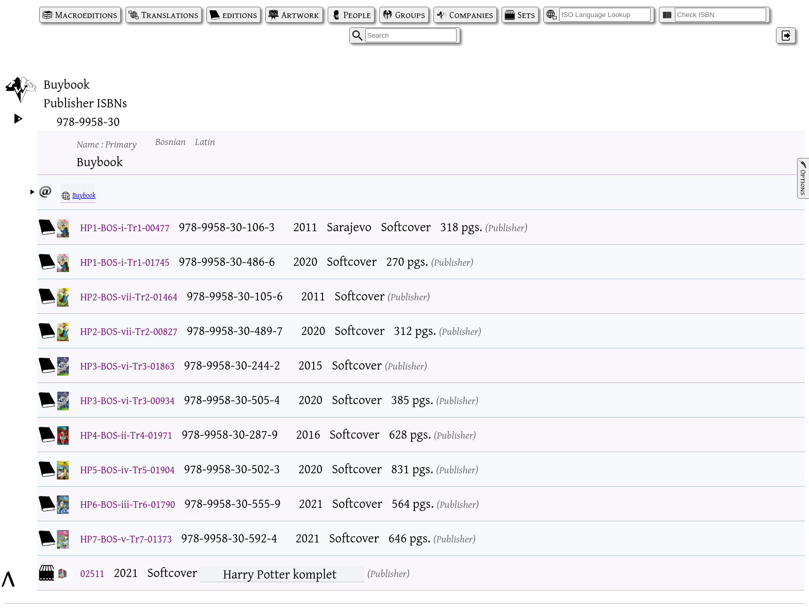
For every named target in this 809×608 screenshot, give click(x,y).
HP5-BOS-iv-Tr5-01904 (127, 469)
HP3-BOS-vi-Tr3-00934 (127, 400)
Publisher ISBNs (85, 102)
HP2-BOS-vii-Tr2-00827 (128, 331)
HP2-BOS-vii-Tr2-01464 (128, 296)
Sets (526, 15)
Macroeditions (86, 15)
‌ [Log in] (786, 35)
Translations (169, 15)
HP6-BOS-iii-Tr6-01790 (127, 504)
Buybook (83, 195)
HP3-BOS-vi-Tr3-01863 (127, 365)
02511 (92, 573)
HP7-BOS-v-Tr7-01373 (126, 538)
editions (239, 15)
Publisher (506, 227)
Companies (471, 15)
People (357, 15)
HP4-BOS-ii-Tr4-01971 (126, 434)
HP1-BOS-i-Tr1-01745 (125, 261)
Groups (410, 15)
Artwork (300, 15)
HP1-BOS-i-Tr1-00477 (125, 227)
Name (107, 143)
